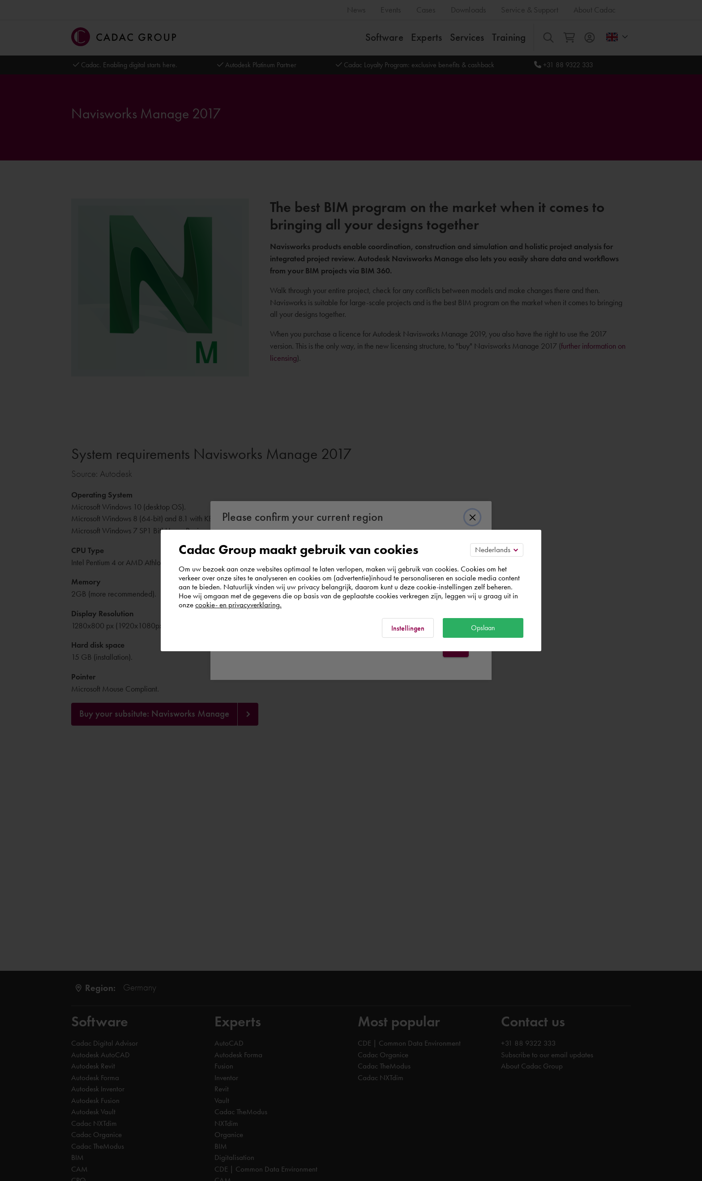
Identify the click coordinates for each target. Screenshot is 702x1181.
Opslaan (483, 627)
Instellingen (407, 628)
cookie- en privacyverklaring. (238, 604)
